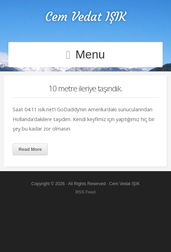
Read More (30, 149)
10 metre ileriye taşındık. (85, 88)
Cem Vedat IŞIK (85, 16)
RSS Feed (85, 192)
